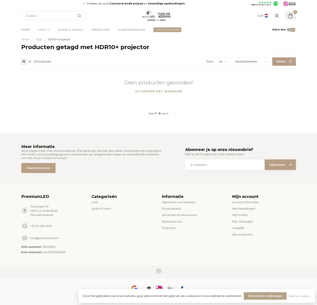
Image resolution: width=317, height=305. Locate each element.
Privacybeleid (171, 208)
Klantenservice (131, 29)
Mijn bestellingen (243, 208)
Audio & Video (70, 29)
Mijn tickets (240, 215)
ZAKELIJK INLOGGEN (167, 29)
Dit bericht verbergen (265, 296)
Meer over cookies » (299, 296)
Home (25, 29)
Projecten (101, 29)
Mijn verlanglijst (242, 221)
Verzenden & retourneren (179, 215)
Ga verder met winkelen (158, 91)
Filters (284, 61)
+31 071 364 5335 (41, 226)
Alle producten (242, 234)
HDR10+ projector (59, 39)
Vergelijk (238, 228)
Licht (42, 29)
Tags (39, 39)
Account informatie (245, 202)
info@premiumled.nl (44, 238)
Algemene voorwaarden (179, 202)
